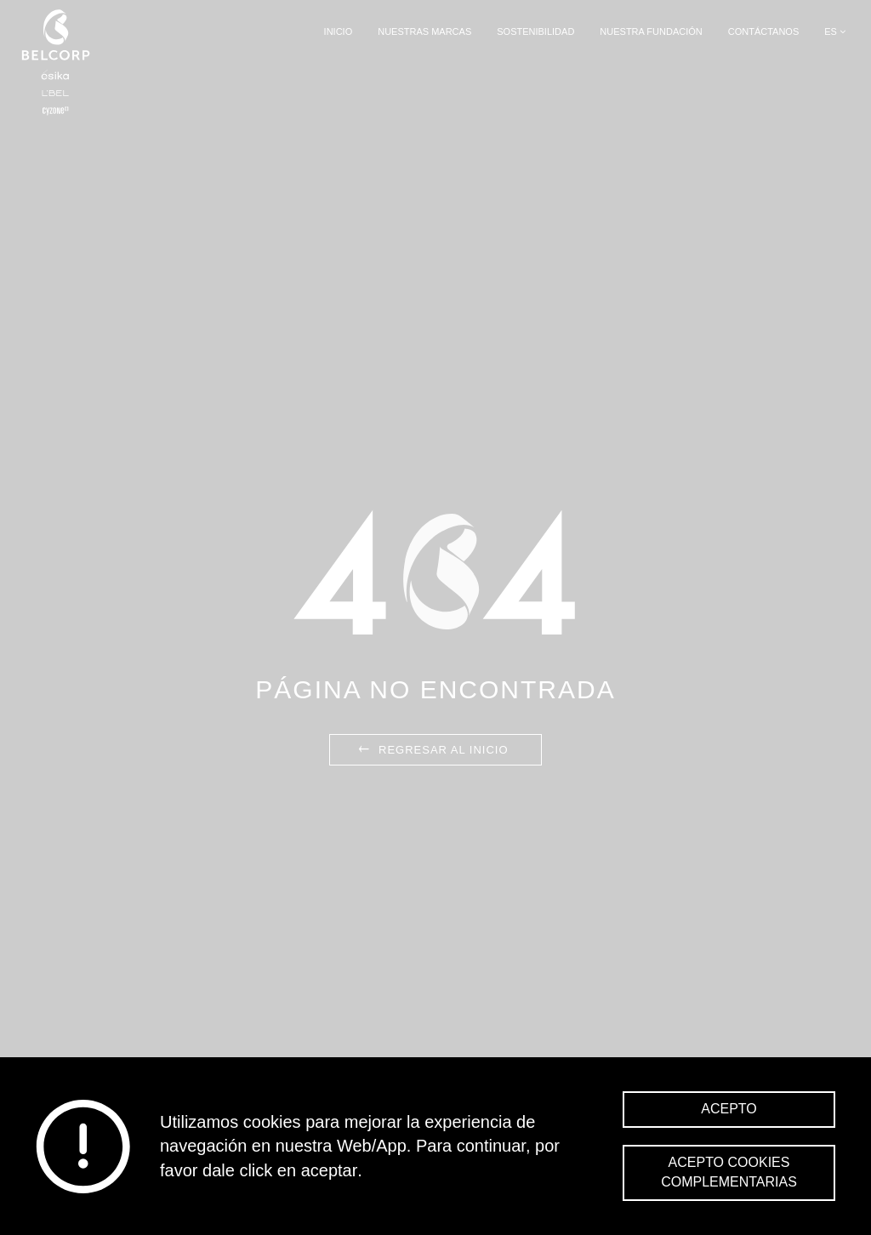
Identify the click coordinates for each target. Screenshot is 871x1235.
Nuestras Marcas (424, 31)
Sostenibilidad (535, 31)
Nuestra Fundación (651, 31)
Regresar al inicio (432, 749)
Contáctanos (764, 31)
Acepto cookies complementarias (729, 1172)
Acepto (729, 1108)
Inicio (338, 31)
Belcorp (55, 61)
